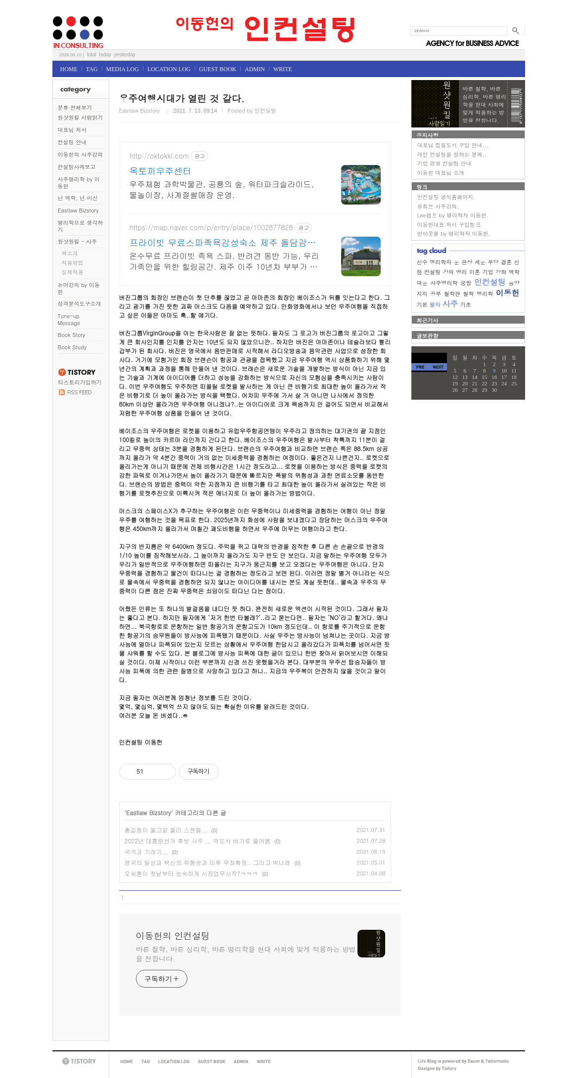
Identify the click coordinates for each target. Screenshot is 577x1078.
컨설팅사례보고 (77, 166)
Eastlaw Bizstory (78, 210)
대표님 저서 (72, 129)
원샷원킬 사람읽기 (80, 117)
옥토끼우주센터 (161, 171)
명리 (461, 272)
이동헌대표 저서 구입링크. (450, 224)
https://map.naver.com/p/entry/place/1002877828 (211, 227)
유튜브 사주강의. (438, 206)
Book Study (72, 347)
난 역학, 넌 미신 (78, 198)
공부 (435, 293)
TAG (92, 69)
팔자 (435, 304)
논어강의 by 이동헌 (79, 288)
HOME (69, 69)
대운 (422, 283)
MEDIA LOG (122, 69)
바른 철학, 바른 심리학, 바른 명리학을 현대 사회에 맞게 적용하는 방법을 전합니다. (246, 953)
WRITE (282, 69)
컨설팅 (432, 272)
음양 (514, 283)
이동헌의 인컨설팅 (64, 13)
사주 (450, 303)
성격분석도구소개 (79, 303)
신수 (422, 262)
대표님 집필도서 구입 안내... (452, 145)
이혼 (474, 272)
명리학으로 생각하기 (80, 226)
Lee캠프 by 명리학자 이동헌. (452, 215)
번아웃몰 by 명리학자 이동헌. (453, 233)
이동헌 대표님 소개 (440, 172)
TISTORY (80, 1061)
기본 (422, 304)
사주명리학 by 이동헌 (79, 182)
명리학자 (440, 262)
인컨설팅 (490, 282)
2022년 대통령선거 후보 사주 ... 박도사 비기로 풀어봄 (198, 840)
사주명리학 (443, 283)
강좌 (500, 272)
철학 (468, 293)
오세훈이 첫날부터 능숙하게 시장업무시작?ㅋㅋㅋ (192, 873)
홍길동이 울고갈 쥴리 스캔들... (166, 830)
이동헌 (507, 292)
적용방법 (73, 262)
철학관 (452, 293)
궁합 (465, 283)
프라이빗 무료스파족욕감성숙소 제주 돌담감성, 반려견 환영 (224, 243)
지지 (422, 293)
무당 (493, 262)
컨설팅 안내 (72, 142)
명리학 (485, 293)
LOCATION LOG (169, 69)
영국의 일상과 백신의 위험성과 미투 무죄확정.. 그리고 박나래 (208, 862)
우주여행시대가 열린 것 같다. (182, 98)
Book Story (72, 334)
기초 (465, 304)
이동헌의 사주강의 (80, 154)
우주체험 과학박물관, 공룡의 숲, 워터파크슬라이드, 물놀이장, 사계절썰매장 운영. (222, 189)
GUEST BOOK (217, 69)
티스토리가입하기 (80, 382)
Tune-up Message (69, 319)
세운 (480, 262)
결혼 (506, 262)
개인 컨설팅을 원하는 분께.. (452, 154)
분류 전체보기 (75, 107)
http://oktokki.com (159, 156)
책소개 (70, 253)
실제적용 (73, 272)
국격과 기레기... (146, 851)
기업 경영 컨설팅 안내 (444, 163)
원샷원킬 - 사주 (77, 241)
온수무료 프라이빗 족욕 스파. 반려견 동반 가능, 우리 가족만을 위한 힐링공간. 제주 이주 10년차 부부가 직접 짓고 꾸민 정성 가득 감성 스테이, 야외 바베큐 (224, 261)
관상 (466, 262)
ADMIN (255, 69)
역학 (514, 272)
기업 (487, 272)
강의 (448, 272)
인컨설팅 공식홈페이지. (446, 197)
